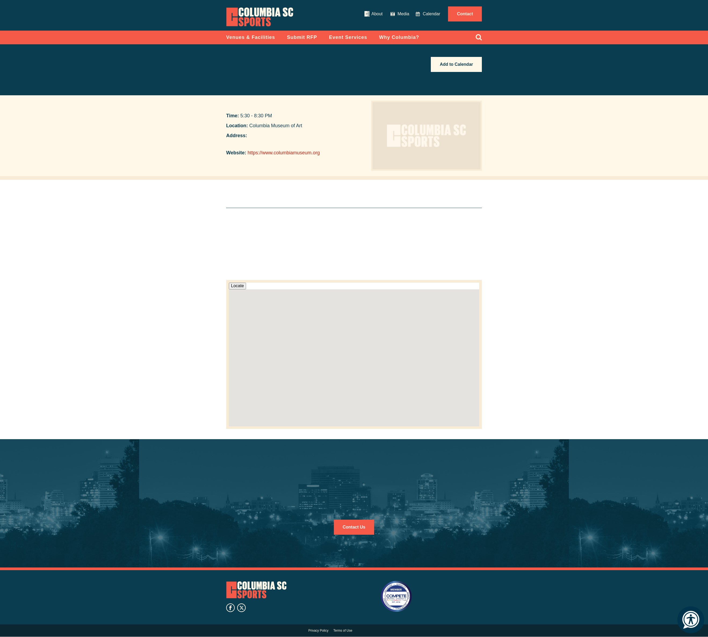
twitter (241, 607)
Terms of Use (342, 630)
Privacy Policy (318, 630)
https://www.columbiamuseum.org (284, 152)
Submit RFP (302, 37)
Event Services (348, 37)
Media (403, 14)
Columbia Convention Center (259, 17)
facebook (230, 607)
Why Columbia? (399, 37)
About (377, 14)
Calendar (431, 14)
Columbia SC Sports (256, 590)
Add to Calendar (456, 64)
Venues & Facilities (250, 37)
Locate (237, 285)
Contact (465, 14)
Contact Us (354, 527)
